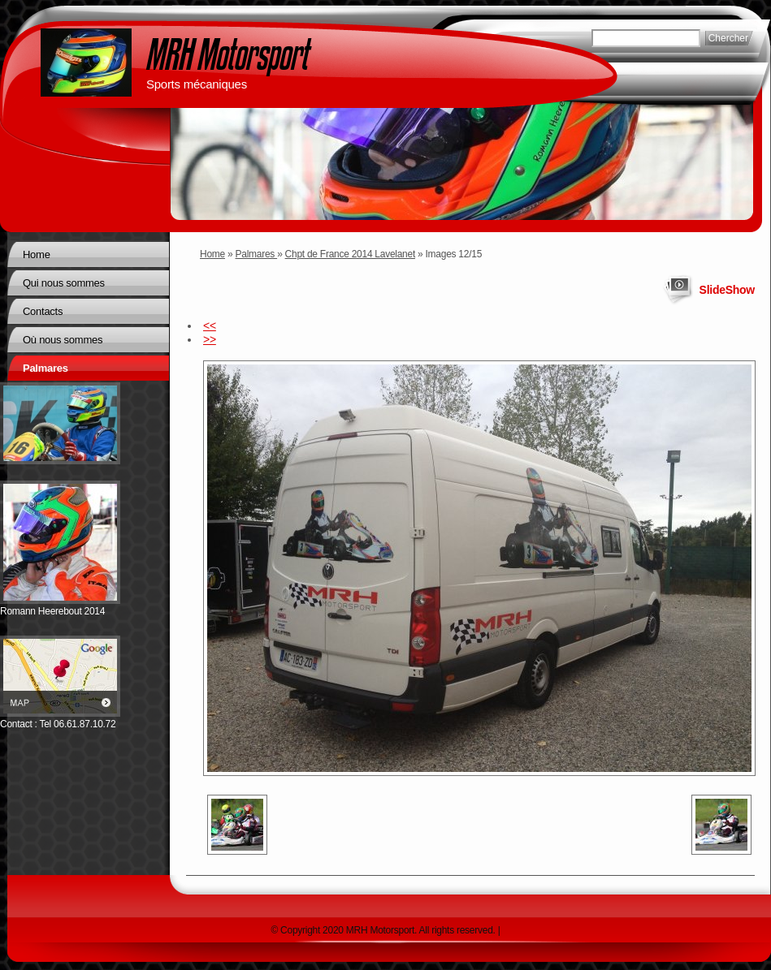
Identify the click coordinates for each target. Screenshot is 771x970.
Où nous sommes (62, 340)
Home (212, 254)
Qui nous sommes (64, 283)
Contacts (43, 311)
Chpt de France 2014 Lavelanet (350, 254)
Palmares (257, 254)
